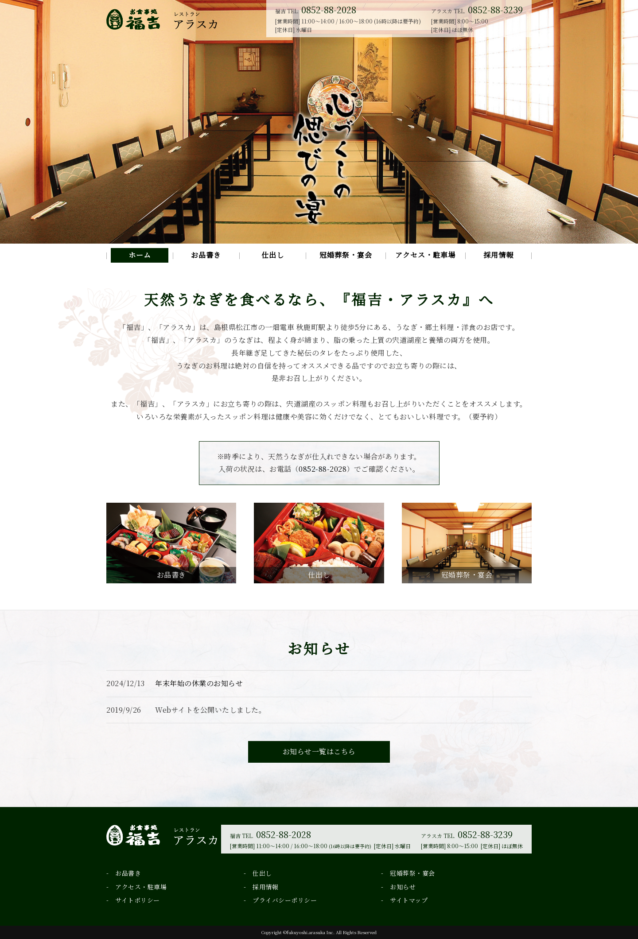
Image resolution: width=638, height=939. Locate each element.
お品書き (206, 255)
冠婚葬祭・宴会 (345, 255)
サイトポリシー (137, 900)
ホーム (139, 255)
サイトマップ (409, 900)
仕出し (272, 255)
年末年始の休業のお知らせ (199, 683)
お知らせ (403, 886)
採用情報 (498, 255)
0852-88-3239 (495, 9)
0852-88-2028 (328, 9)
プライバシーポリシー (285, 900)
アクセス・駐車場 (425, 255)
